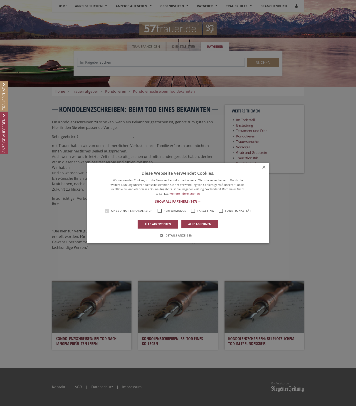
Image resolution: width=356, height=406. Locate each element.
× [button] (263, 167)
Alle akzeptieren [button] (157, 224)
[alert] (178, 203)
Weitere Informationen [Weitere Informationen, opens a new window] (184, 194)
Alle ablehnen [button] (199, 224)
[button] (178, 201)
